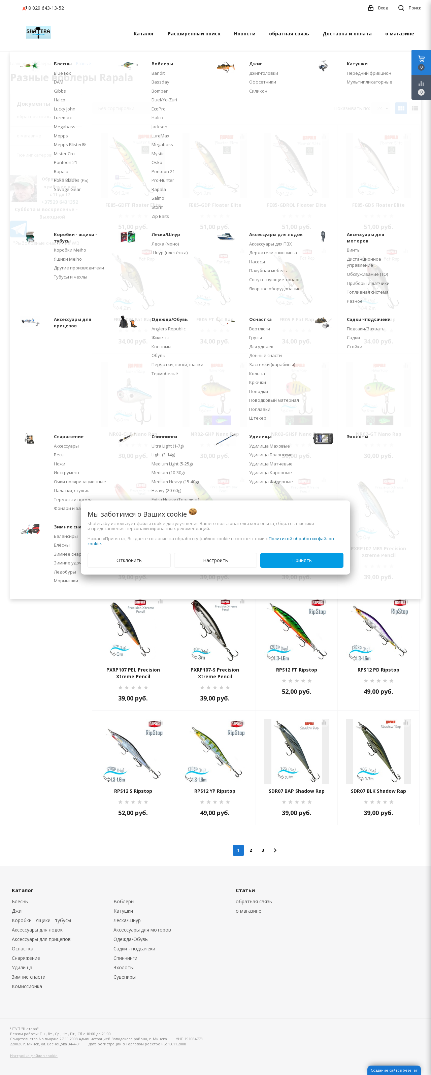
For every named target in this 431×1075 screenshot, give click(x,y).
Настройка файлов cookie (34, 1055)
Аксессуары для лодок (37, 929)
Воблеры (123, 901)
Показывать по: (352, 108)
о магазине (399, 33)
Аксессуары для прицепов (41, 939)
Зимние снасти (28, 977)
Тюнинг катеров (34, 155)
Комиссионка (27, 986)
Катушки (123, 911)
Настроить (215, 560)
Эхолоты (123, 967)
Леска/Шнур (127, 920)
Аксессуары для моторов (142, 929)
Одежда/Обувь (130, 939)
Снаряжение (26, 958)
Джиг (18, 911)
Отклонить (129, 560)
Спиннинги (125, 958)
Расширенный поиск (194, 33)
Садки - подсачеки (134, 948)
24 (382, 108)
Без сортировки (128, 108)
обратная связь (289, 33)
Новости (245, 33)
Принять (302, 560)
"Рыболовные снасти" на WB (46, 243)
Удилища (22, 967)
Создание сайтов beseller (394, 1070)
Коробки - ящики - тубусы (41, 920)
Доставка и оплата (347, 33)
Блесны (20, 901)
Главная (18, 63)
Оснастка (22, 948)
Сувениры (124, 977)
